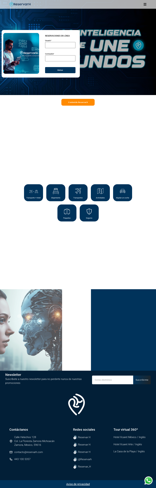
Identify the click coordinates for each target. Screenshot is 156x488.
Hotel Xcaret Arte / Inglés (128, 444)
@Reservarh (82, 459)
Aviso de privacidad (78, 484)
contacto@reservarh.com (28, 452)
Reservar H (82, 437)
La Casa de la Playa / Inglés (129, 451)
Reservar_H (82, 467)
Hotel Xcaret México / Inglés (130, 437)
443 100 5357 (22, 459)
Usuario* (48, 44)
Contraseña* (49, 57)
